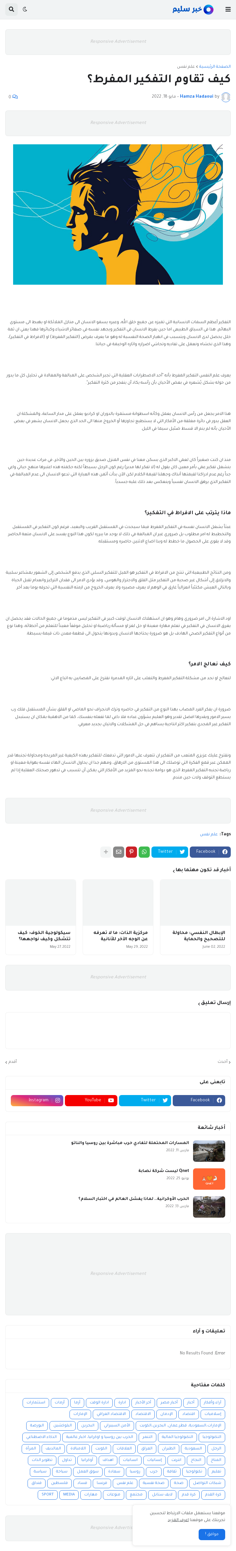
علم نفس (186, 67)
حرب (154, 1472)
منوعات (113, 1495)
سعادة (114, 1472)
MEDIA (69, 1495)
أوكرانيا (87, 1460)
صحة (179, 1483)
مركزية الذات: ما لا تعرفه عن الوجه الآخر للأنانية (120, 936)
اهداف (108, 1460)
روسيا (135, 1472)
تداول (67, 1460)
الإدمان (166, 1414)
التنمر (147, 1437)
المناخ (216, 1460)
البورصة (37, 1426)
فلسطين (59, 1483)
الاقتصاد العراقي (111, 1414)
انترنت (176, 1460)
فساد (82, 1483)
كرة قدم (189, 1495)
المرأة (31, 1449)
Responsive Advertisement (118, 41)
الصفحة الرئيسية (215, 67)
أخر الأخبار (143, 1403)
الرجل (216, 1449)
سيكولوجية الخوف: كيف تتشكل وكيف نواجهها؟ (44, 936)
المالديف (53, 1449)
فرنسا (102, 1483)
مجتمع (136, 1495)
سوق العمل (88, 1472)
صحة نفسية (154, 1483)
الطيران (168, 1449)
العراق (146, 1449)
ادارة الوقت (99, 1403)
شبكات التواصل (207, 1483)
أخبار (190, 1403)
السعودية (193, 1449)
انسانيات (130, 1460)
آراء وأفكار (212, 1403)
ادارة (122, 1403)
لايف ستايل (162, 1495)
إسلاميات (213, 1414)
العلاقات (124, 1449)
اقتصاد (188, 1414)
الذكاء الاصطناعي (41, 1437)
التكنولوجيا (212, 1437)
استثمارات (36, 1403)
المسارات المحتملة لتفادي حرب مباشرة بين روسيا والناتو (130, 1143)
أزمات (60, 1403)
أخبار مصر (169, 1403)
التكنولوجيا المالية (177, 1437)
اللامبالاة (78, 1449)
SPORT (48, 1495)
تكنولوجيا (194, 1472)
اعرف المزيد (178, 1520)
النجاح (196, 1460)
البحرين (87, 1426)
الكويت (101, 1449)
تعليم (216, 1472)
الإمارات (80, 1414)
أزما (77, 1403)
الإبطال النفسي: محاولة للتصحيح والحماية (198, 936)
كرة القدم (213, 1495)
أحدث (222, 1062)
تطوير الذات (42, 1460)
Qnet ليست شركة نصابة (163, 1171)
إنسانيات (154, 1460)
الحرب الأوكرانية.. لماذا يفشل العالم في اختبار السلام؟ (133, 1199)
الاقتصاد (143, 1414)
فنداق (36, 1483)
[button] (228, 9)
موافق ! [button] (212, 1534)
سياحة (62, 1472)
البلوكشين (62, 1426)
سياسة (40, 1472)
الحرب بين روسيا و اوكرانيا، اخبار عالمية (99, 1437)
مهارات (90, 1495)
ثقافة (172, 1472)
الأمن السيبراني (117, 1426)
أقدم (13, 1062)
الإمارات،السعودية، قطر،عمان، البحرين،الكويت (180, 1426)
